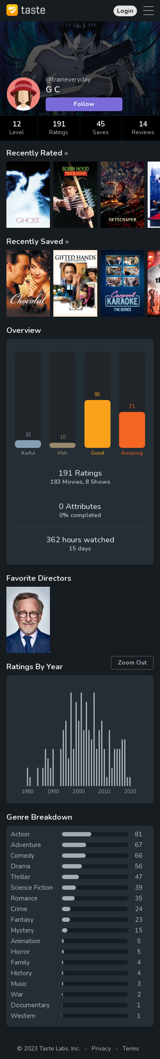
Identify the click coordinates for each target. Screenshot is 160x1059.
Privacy (101, 1048)
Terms (130, 1048)
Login (125, 11)
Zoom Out (132, 663)
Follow (84, 104)
